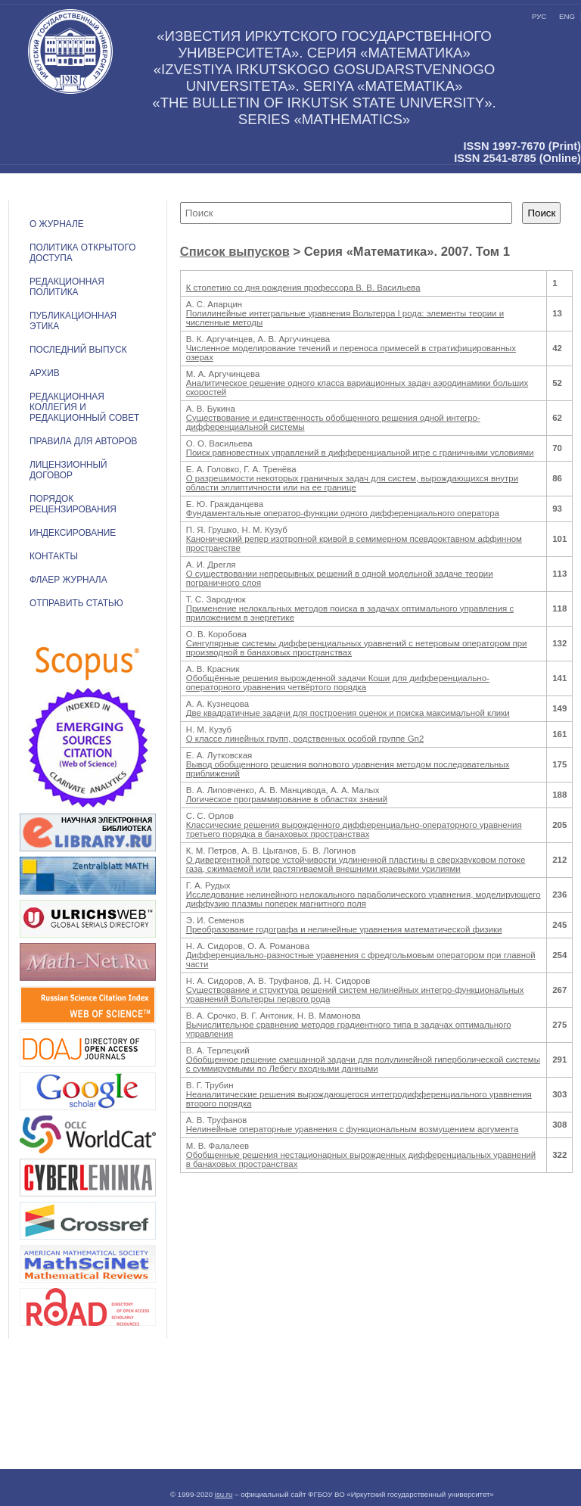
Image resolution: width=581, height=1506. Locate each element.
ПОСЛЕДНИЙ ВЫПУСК (78, 349)
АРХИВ (45, 373)
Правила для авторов (84, 441)
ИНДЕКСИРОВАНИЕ (73, 532)
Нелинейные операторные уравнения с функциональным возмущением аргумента (352, 1129)
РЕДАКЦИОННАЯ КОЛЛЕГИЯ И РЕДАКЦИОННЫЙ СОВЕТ (84, 407)
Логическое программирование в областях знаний (286, 799)
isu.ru (224, 1494)
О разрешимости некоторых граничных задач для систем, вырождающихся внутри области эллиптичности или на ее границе (352, 483)
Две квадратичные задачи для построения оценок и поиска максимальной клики (348, 712)
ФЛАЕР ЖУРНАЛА (68, 579)
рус (539, 16)
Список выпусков (235, 251)
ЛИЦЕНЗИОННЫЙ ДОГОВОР (68, 470)
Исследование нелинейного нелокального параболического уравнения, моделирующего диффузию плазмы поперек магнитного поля (363, 899)
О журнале (57, 224)
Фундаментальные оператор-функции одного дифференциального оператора (342, 513)
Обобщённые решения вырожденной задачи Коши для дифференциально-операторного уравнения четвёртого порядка (337, 683)
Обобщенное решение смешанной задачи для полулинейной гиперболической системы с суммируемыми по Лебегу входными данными (363, 1064)
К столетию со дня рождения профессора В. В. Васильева (303, 287)
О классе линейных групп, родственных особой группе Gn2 (305, 738)
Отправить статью (76, 603)
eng (567, 16)
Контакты (54, 556)
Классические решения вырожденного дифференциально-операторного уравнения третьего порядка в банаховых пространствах (354, 829)
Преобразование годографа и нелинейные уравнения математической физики (344, 929)
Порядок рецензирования (73, 504)
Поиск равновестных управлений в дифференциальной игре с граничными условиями (360, 452)
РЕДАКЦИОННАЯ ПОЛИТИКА (67, 286)
